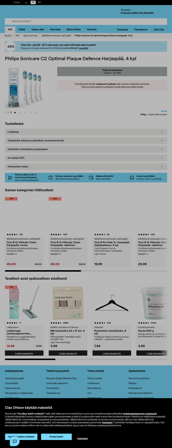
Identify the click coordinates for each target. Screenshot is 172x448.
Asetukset (107, 423)
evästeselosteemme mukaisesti (140, 414)
